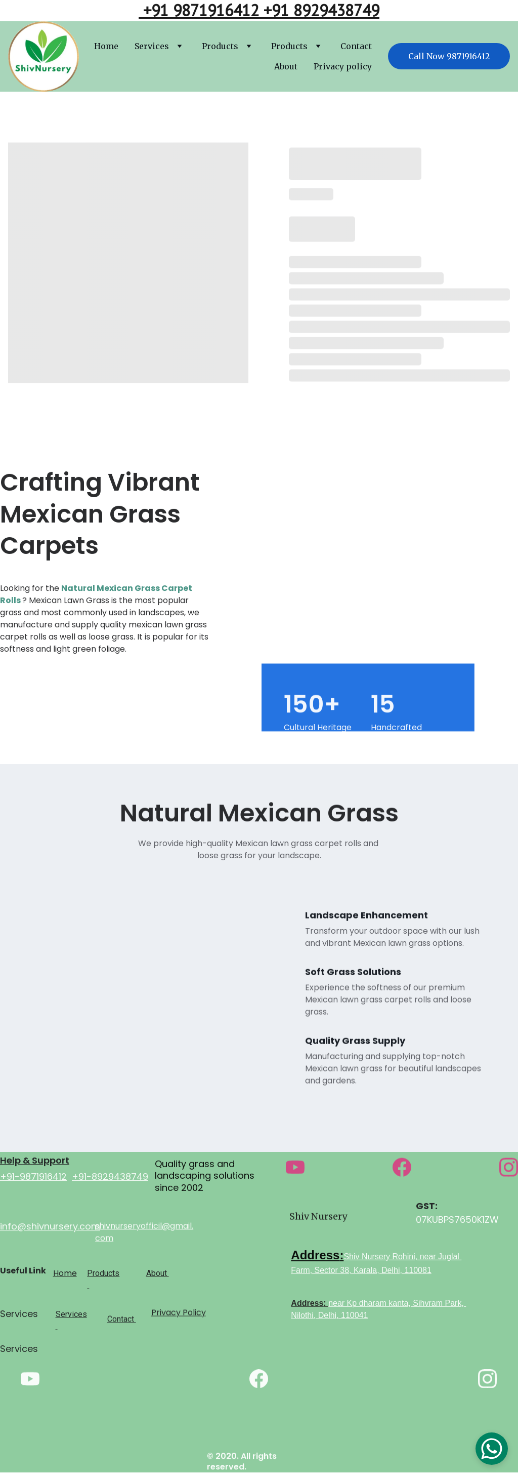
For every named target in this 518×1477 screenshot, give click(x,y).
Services (152, 46)
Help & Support (34, 1165)
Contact (356, 46)
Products (220, 46)
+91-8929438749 (110, 1181)
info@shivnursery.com (50, 1228)
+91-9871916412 (33, 1181)
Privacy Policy (178, 1315)
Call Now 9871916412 (449, 56)
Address (315, 1259)
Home (106, 46)
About (285, 66)
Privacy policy (343, 66)
